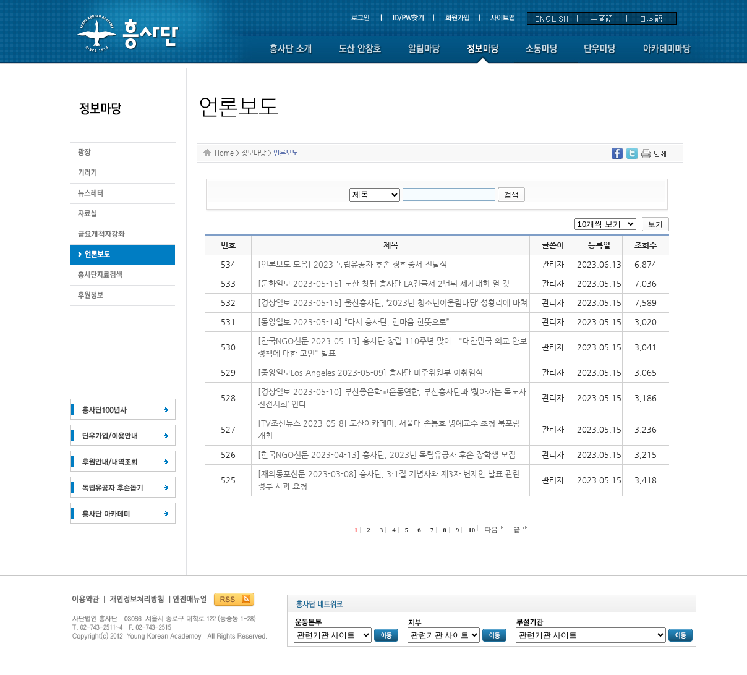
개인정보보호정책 (138, 602)
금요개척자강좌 (122, 234)
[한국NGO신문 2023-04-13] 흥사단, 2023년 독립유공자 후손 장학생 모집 (387, 454)
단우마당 (600, 54)
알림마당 (424, 54)
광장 (122, 153)
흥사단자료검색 (122, 275)
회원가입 (458, 18)
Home (224, 152)
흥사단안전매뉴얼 (188, 602)
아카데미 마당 (668, 54)
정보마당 (483, 54)
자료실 (122, 214)
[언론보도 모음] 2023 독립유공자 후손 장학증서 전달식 (352, 264)
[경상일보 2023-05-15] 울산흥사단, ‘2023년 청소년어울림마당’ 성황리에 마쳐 (392, 302)
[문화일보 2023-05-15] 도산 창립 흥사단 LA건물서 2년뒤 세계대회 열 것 (384, 283)
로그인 (366, 18)
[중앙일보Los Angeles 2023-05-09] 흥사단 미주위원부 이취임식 (370, 372)
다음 (491, 529)
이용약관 (87, 602)
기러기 (122, 173)
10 (471, 529)
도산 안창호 (360, 54)
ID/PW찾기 (409, 18)
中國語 (601, 18)
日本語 (651, 18)
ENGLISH (552, 18)
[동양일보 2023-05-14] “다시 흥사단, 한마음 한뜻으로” (354, 321)
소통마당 (541, 54)
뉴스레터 (122, 194)
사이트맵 (502, 18)
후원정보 (122, 255)
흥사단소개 (290, 54)
